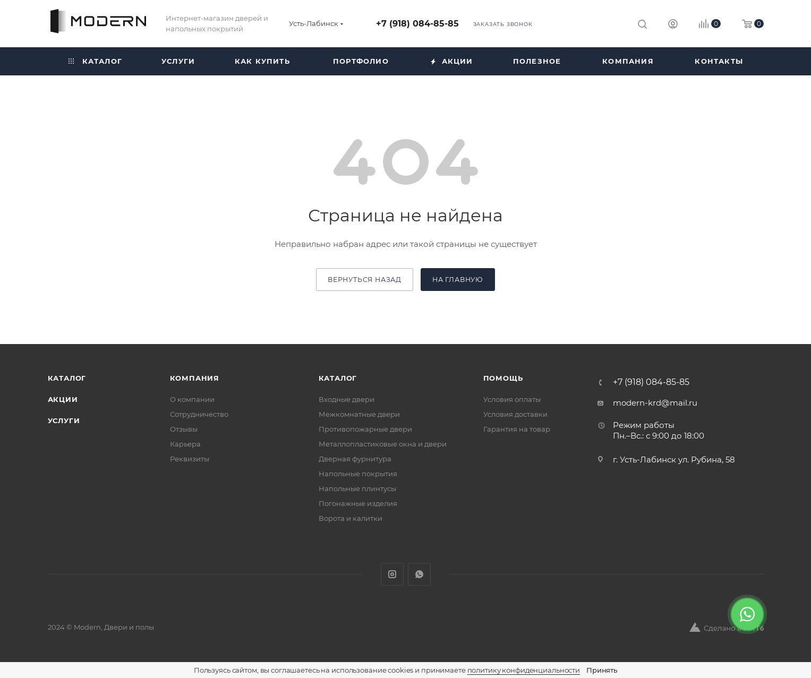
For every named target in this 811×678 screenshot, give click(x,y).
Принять (601, 670)
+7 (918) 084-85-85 (417, 24)
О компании (192, 399)
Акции (63, 399)
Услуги (64, 420)
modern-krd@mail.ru (655, 403)
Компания (194, 378)
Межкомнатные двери (359, 414)
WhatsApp (419, 574)
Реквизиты (189, 458)
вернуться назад (365, 280)
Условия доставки (515, 414)
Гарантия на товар (516, 429)
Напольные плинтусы (357, 488)
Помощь (503, 378)
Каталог (67, 378)
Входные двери (346, 399)
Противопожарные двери (365, 429)
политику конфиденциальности (523, 670)
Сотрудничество (199, 414)
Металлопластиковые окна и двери (383, 444)
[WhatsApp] (747, 614)
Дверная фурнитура (355, 458)
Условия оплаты (512, 399)
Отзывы (184, 429)
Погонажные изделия (358, 503)
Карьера (185, 444)
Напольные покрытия (358, 473)
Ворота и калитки (350, 518)
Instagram (392, 574)
